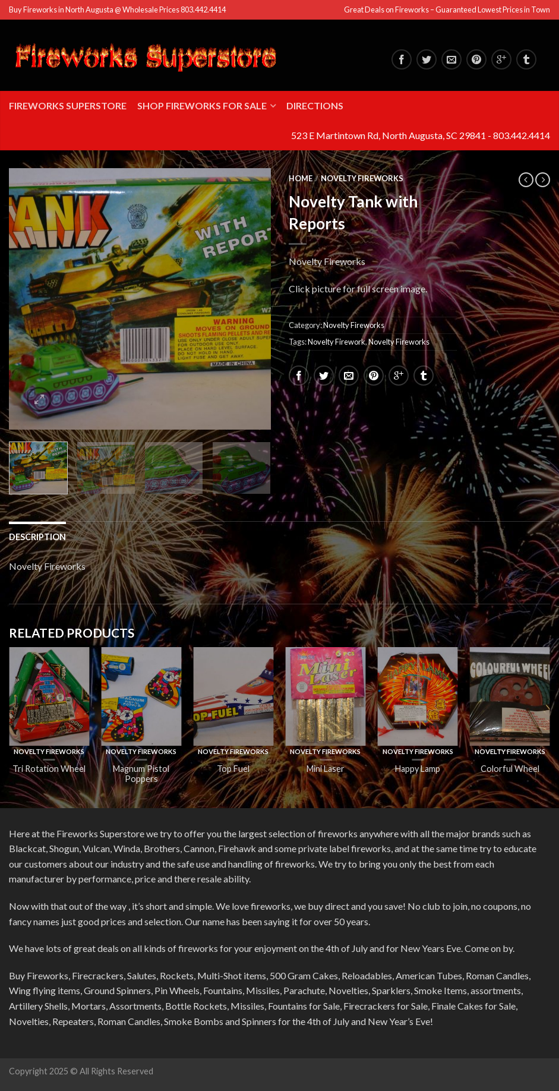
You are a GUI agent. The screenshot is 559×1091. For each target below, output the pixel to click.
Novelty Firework (336, 341)
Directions (314, 105)
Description (37, 537)
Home (300, 178)
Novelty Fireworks (362, 178)
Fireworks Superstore (68, 105)
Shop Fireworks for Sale (202, 105)
